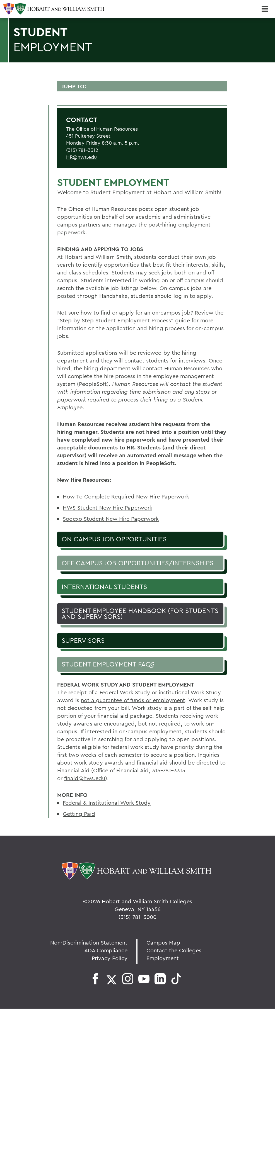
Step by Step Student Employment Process (115, 320)
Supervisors (83, 640)
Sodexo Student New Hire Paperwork (111, 518)
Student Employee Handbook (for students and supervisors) (140, 613)
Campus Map (163, 942)
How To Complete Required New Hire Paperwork (126, 496)
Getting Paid (79, 813)
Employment (162, 958)
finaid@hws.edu (84, 778)
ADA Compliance (105, 950)
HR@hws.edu (81, 157)
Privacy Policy (109, 958)
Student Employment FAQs (108, 664)
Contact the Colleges (173, 950)
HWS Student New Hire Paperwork (107, 507)
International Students (104, 586)
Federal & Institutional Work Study (107, 802)
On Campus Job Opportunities (114, 539)
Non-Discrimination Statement (88, 942)
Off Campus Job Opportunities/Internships (137, 563)
